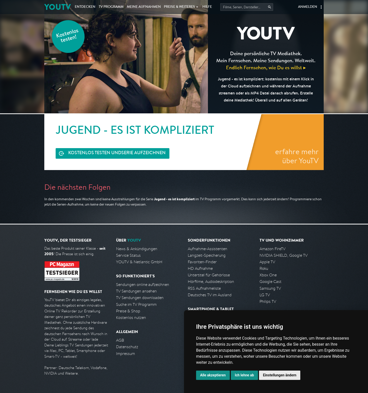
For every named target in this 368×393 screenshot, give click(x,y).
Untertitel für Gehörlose (209, 275)
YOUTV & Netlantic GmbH (139, 262)
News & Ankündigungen (136, 248)
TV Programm (111, 7)
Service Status (128, 255)
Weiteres (179, 7)
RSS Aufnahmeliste (204, 288)
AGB (120, 340)
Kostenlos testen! (67, 36)
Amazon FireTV (272, 248)
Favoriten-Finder (202, 262)
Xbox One (268, 275)
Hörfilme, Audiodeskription (211, 281)
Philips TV (268, 301)
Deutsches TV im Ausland (210, 295)
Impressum (125, 353)
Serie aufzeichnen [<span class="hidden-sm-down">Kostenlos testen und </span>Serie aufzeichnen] (117, 153)
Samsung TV (270, 288)
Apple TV (267, 262)
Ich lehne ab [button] (244, 375)
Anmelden (307, 7)
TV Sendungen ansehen (136, 291)
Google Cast (270, 281)
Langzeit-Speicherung (207, 255)
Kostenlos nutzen (131, 317)
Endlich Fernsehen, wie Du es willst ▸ (266, 67)
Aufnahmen (144, 7)
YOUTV (57, 7)
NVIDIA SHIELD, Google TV (284, 255)
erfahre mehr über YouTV (297, 156)
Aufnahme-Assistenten (207, 248)
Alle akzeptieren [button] (213, 375)
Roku (264, 268)
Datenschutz (127, 346)
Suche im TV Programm (136, 304)
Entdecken (85, 7)
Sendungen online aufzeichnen (142, 284)
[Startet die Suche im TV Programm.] (246, 7)
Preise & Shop (128, 311)
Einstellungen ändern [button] (280, 375)
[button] (321, 7)
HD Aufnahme (200, 268)
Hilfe (207, 7)
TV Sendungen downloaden (140, 297)
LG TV (265, 295)
